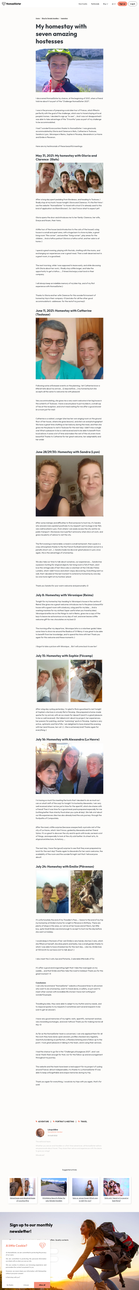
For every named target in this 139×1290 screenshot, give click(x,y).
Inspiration (64, 18)
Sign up (122, 4)
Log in (132, 4)
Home (38, 18)
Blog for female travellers (50, 18)
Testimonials (95, 4)
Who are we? (40, 1155)
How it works (83, 4)
